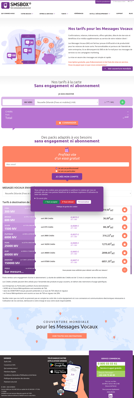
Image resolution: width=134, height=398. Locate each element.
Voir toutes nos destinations (67, 336)
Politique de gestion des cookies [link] (67, 206)
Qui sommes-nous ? (11, 368)
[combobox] (67, 102)
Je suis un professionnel (68, 168)
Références (78, 13)
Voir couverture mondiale (117, 68)
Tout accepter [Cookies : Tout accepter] (51, 202)
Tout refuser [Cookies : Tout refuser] (68, 202)
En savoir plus (41, 198)
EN (131, 1)
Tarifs (63, 13)
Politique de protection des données (17, 378)
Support (119, 13)
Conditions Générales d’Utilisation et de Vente (20, 375)
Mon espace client (119, 1)
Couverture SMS (9, 365)
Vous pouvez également (110, 390)
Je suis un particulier (66, 171)
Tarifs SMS (7, 361)
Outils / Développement (99, 13)
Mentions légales (10, 372)
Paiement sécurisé (10, 382)
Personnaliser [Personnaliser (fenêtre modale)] (83, 202)
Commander (69, 122)
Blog (131, 13)
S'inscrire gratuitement (103, 1)
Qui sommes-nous (8, 13)
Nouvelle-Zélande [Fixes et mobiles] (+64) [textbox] (56, 102)
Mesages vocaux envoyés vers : (23, 187)
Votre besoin (26, 13)
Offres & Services (46, 13)
